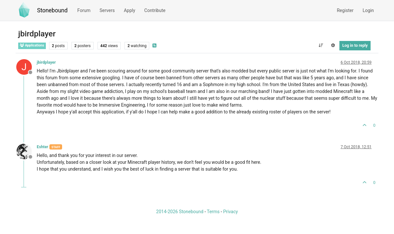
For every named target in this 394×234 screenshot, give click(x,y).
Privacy (230, 211)
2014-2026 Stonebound (179, 211)
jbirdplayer (46, 62)
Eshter (42, 147)
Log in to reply (355, 45)
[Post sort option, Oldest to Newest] (320, 45)
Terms (213, 211)
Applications (32, 45)
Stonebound (52, 10)
